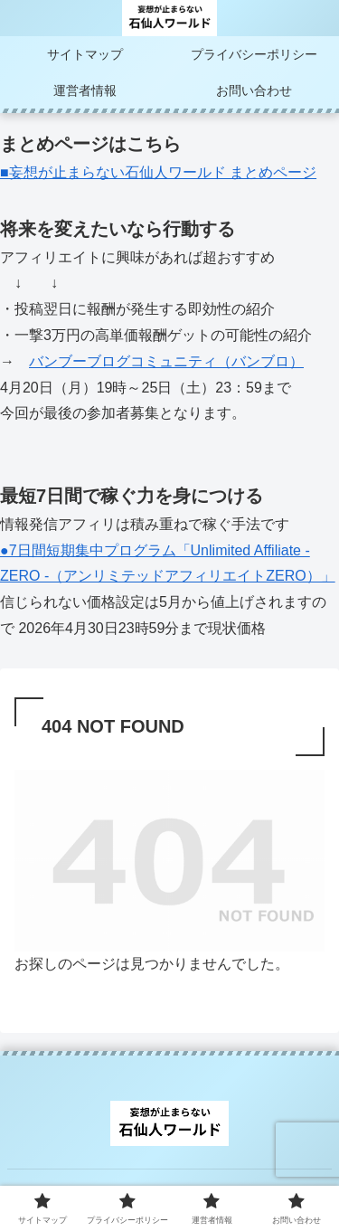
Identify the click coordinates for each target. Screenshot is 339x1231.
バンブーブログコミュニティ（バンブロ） (166, 361)
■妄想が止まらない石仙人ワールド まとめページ (158, 172)
